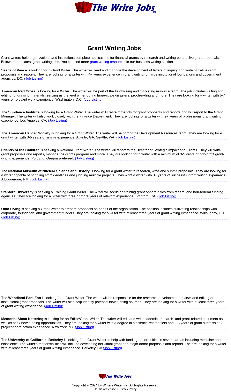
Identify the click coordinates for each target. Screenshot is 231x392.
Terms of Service (105, 389)
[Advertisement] (115, 26)
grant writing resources (107, 62)
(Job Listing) (33, 78)
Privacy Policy (127, 389)
